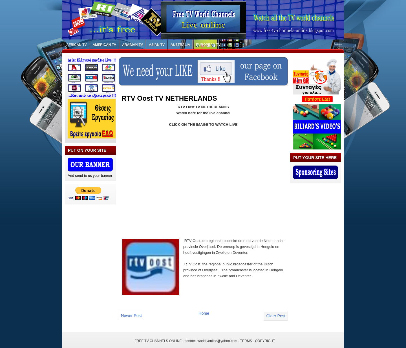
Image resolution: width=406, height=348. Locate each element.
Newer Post (131, 315)
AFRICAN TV (76, 45)
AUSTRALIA (180, 45)
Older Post (275, 316)
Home (203, 313)
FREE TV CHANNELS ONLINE (158, 341)
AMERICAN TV (104, 45)
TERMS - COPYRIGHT (257, 341)
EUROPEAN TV (208, 45)
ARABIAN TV (132, 45)
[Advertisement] (169, 179)
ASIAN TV (157, 45)
